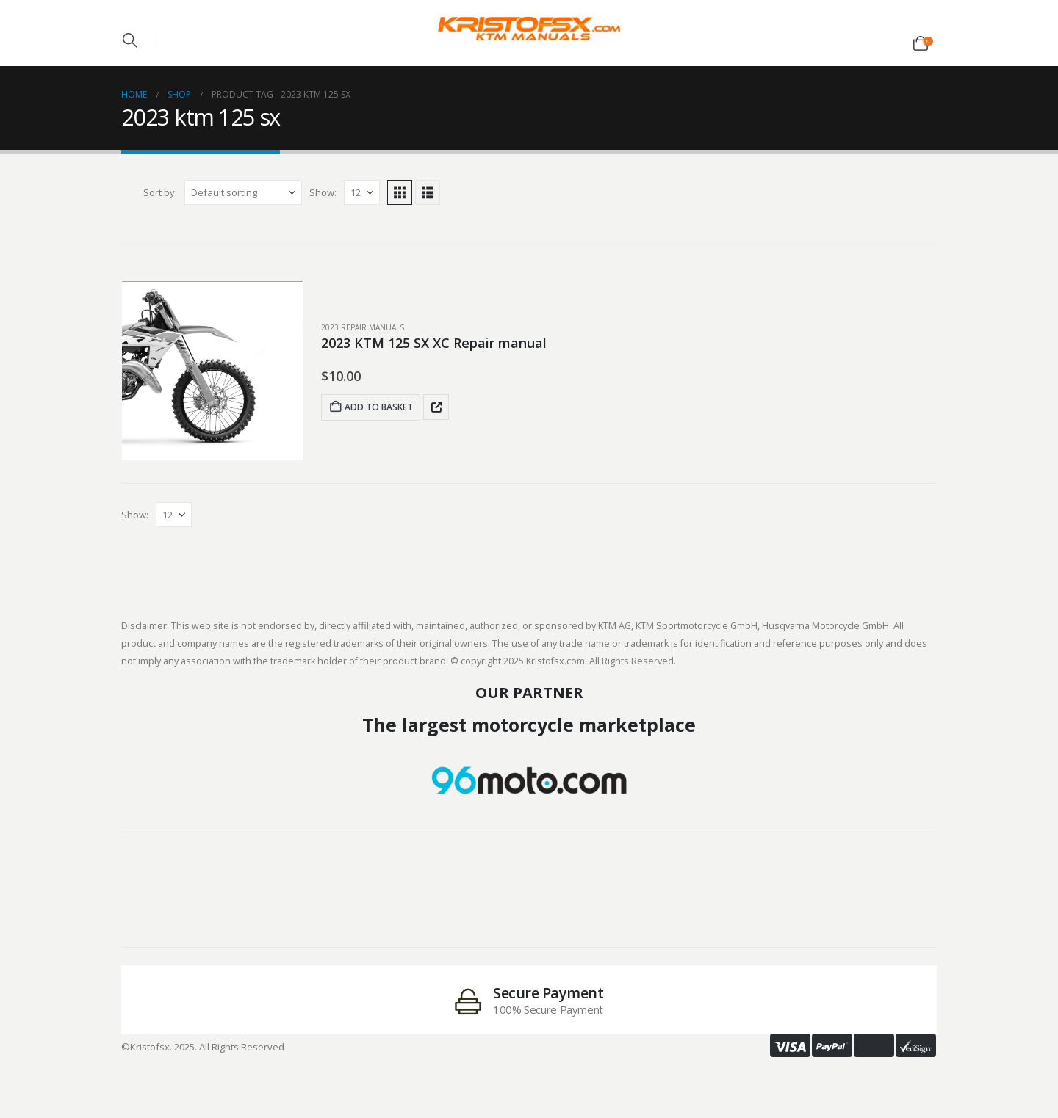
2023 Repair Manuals (362, 327)
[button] (130, 40)
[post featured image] (212, 370)
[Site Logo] (529, 28)
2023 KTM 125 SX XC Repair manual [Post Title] (434, 343)
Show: (323, 192)
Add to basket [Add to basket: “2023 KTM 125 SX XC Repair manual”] (370, 407)
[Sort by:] (243, 192)
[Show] (362, 192)
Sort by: (160, 192)
